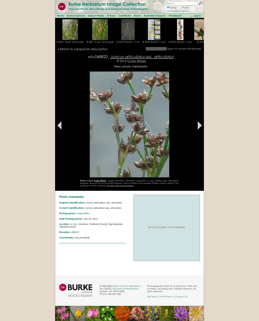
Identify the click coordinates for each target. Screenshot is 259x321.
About (137, 15)
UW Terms (152, 296)
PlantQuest (175, 15)
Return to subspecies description (84, 49)
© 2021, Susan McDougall (70, 42)
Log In (197, 15)
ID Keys (111, 15)
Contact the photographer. (120, 185)
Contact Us (181, 296)
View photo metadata (130, 66)
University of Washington (125, 288)
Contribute (124, 15)
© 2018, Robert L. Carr (128, 42)
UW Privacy (166, 296)
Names (173, 7)
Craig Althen (136, 61)
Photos (185, 7)
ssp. (141, 56)
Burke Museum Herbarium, (127, 286)
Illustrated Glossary (155, 15)
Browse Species (76, 15)
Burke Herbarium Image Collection (107, 4)
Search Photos (96, 15)
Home (60, 15)
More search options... (179, 11)
